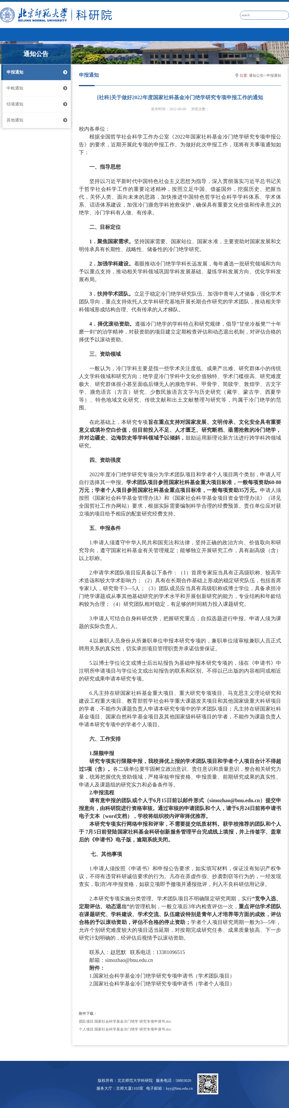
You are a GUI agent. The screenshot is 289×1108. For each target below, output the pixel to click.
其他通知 (36, 120)
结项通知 (36, 104)
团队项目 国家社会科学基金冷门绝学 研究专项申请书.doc (125, 1021)
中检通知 (36, 88)
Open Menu (282, 34)
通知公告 (256, 75)
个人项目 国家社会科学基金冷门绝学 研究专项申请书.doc (125, 1029)
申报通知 (36, 72)
